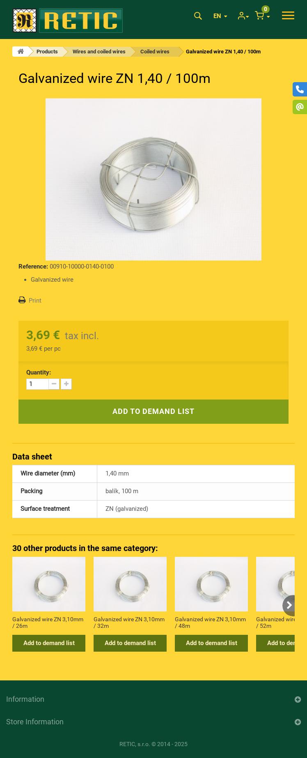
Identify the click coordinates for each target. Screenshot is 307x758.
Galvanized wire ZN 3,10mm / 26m (47, 622)
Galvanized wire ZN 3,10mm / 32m (129, 622)
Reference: (33, 266)
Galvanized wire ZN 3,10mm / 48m (210, 622)
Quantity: (38, 372)
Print (35, 300)
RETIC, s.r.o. (134, 744)
